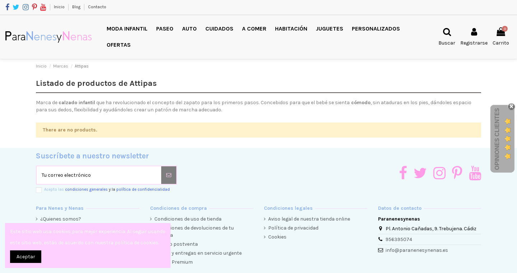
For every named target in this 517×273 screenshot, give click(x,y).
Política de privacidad (293, 228)
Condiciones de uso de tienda (188, 219)
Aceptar (26, 257)
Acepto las (107, 189)
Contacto (97, 6)
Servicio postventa (176, 244)
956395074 (399, 239)
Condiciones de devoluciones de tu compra (194, 231)
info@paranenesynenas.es (417, 250)
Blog (76, 6)
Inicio (60, 6)
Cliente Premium (173, 262)
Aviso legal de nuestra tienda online (309, 219)
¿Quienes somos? (60, 219)
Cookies (277, 237)
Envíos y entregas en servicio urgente (198, 253)
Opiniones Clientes (497, 139)
